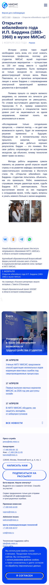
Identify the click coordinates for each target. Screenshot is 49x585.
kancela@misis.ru (10, 455)
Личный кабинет (39, 4)
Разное (32, 43)
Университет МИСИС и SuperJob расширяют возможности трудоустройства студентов (24, 344)
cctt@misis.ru (8, 533)
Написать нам (17, 465)
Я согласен (24, 575)
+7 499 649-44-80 (10, 507)
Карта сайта (8, 546)
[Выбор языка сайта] (33, 4)
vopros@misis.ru (9, 512)
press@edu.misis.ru (11, 442)
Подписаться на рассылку (24, 475)
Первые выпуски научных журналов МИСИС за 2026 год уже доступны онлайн (23, 391)
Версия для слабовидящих (13, 13)
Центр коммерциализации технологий (20, 525)
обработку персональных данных (24, 566)
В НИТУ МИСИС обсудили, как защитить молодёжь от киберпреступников (21, 411)
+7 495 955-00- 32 (10, 450)
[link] (5, 239)
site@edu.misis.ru (10, 543)
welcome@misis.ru (10, 520)
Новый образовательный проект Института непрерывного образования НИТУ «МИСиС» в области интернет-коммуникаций (21, 251)
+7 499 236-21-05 (15, 452)
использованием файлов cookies (23, 560)
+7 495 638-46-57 (10, 528)
